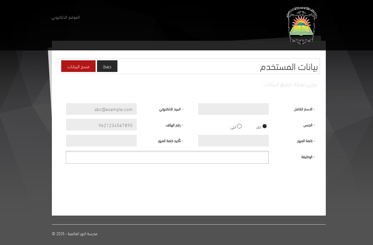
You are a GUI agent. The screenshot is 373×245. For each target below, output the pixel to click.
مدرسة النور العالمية (82, 233)
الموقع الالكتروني (65, 17)
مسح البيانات (78, 66)
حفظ (107, 66)
